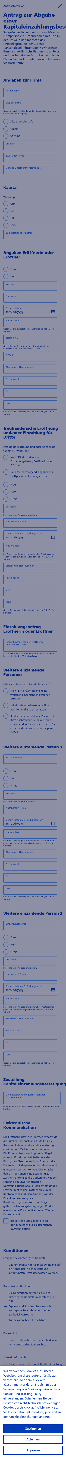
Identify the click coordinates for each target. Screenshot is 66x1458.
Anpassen (33, 1453)
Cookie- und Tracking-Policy (22, 1397)
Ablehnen (33, 1442)
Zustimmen (33, 1432)
